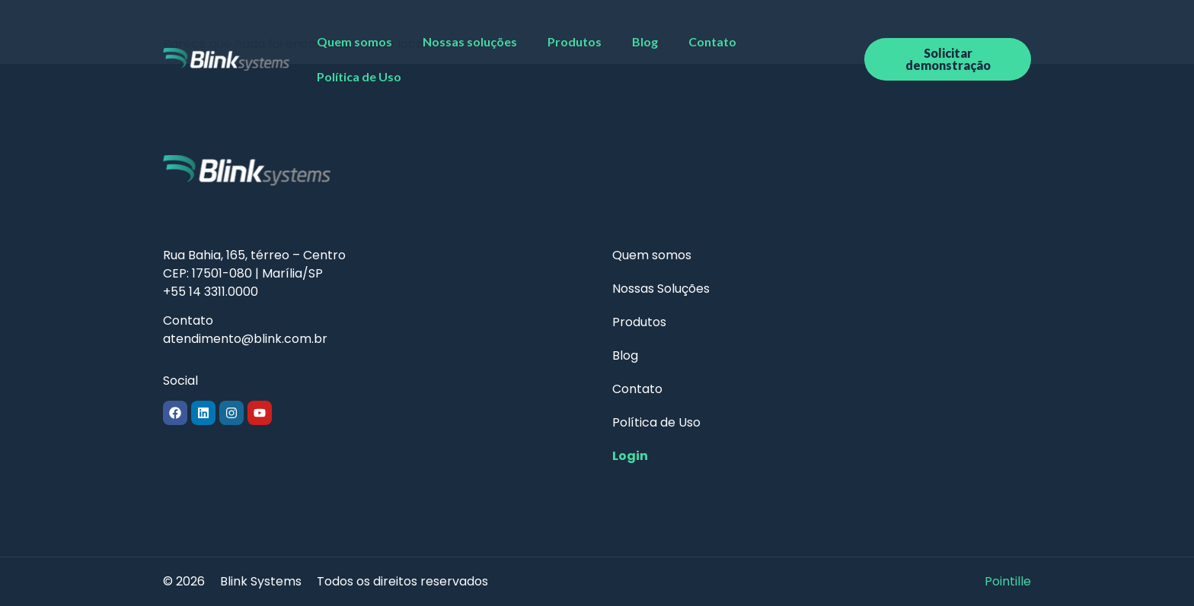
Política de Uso (359, 76)
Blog (645, 41)
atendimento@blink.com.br (245, 338)
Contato (712, 41)
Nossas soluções (470, 41)
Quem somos (354, 41)
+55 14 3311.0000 (210, 291)
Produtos (575, 41)
